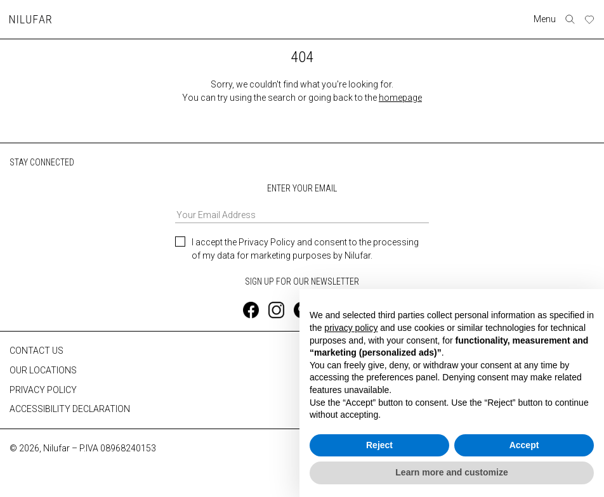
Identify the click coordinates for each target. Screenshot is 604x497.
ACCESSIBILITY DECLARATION (70, 409)
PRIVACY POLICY (43, 389)
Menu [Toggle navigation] (545, 19)
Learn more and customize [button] (451, 472)
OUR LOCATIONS (43, 370)
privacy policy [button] (351, 328)
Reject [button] (379, 445)
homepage (400, 98)
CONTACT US (36, 350)
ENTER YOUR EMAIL (302, 203)
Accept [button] (524, 445)
